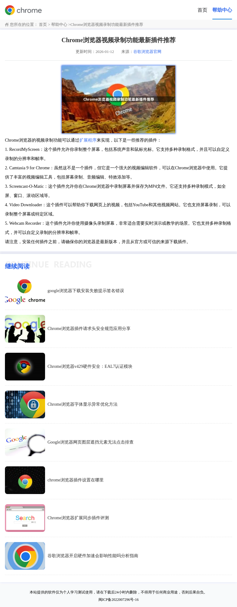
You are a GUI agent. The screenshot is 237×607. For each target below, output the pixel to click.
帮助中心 (222, 10)
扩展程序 (88, 140)
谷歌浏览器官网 (147, 52)
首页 (202, 10)
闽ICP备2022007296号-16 (118, 599)
